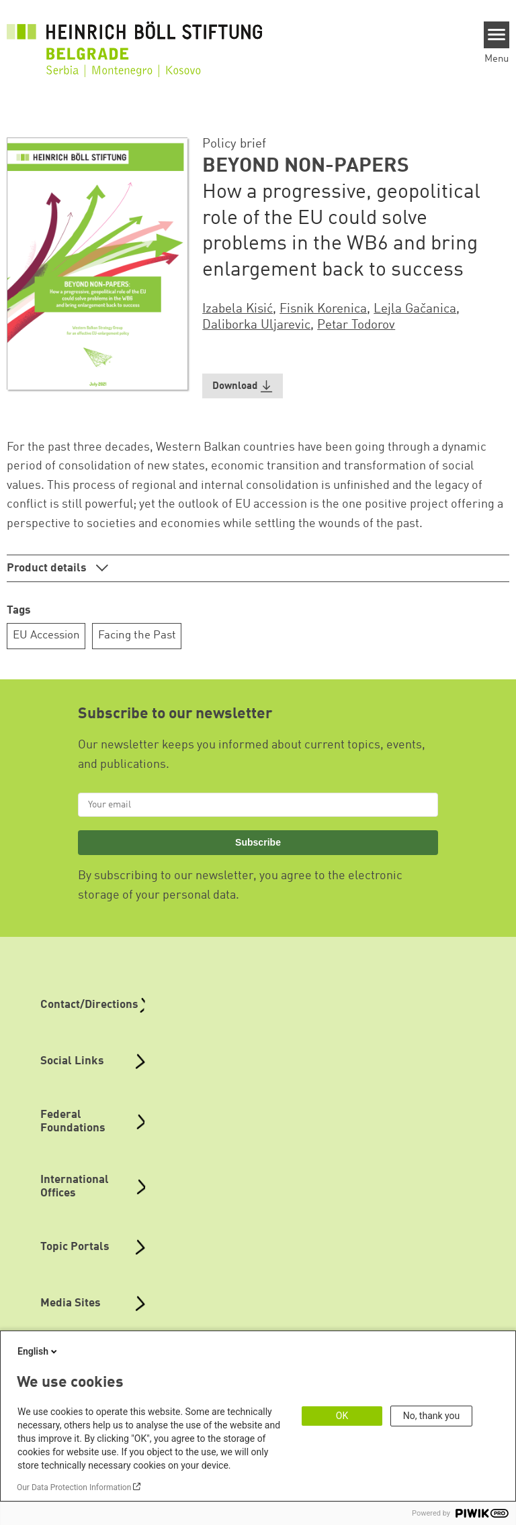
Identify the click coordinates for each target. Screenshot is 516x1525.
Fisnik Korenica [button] (323, 309)
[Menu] (497, 34)
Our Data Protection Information (74, 1487)
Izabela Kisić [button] (237, 309)
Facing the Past (137, 635)
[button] (242, 386)
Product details (48, 568)
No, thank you (431, 1415)
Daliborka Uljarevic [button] (256, 325)
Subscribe (258, 842)
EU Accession (46, 635)
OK (342, 1415)
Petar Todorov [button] (356, 325)
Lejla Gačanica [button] (415, 309)
